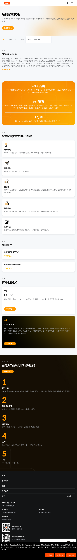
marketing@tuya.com (9, 512)
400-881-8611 (9, 502)
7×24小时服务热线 (8, 506)
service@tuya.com (45, 512)
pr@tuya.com (6, 519)
